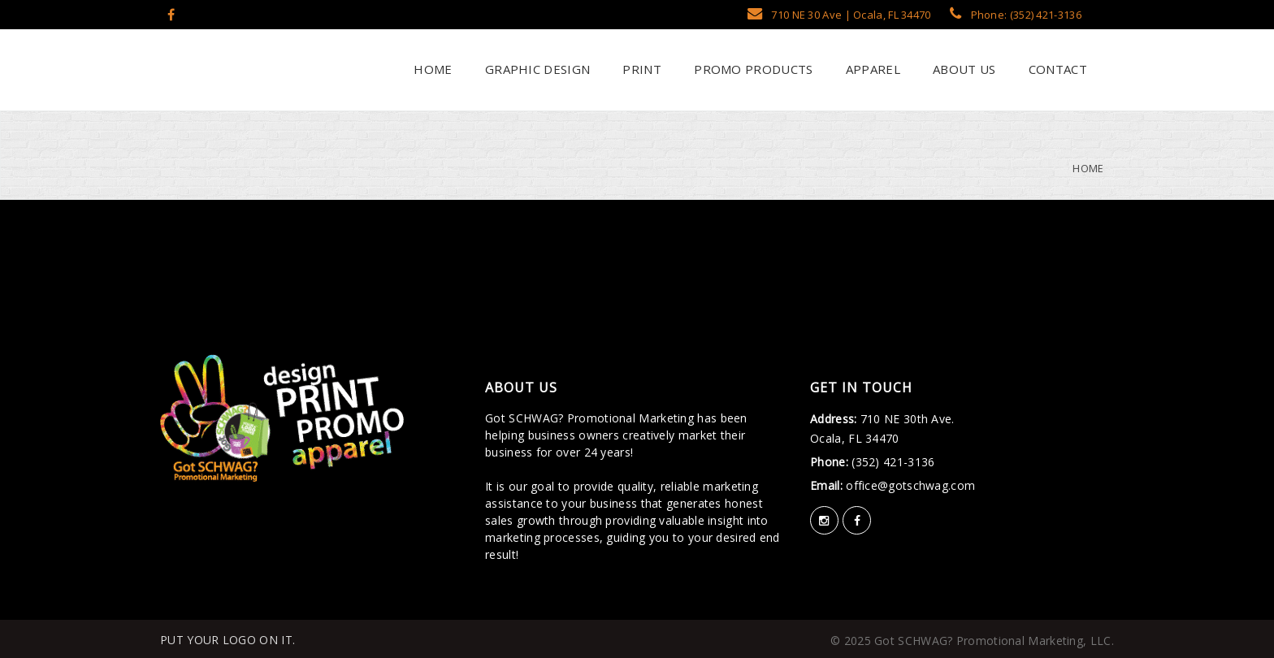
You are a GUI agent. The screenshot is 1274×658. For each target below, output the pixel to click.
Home (431, 69)
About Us (963, 69)
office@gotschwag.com (909, 485)
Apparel (870, 69)
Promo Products (752, 69)
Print (640, 69)
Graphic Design (536, 69)
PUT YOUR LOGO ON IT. (227, 639)
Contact (1056, 69)
